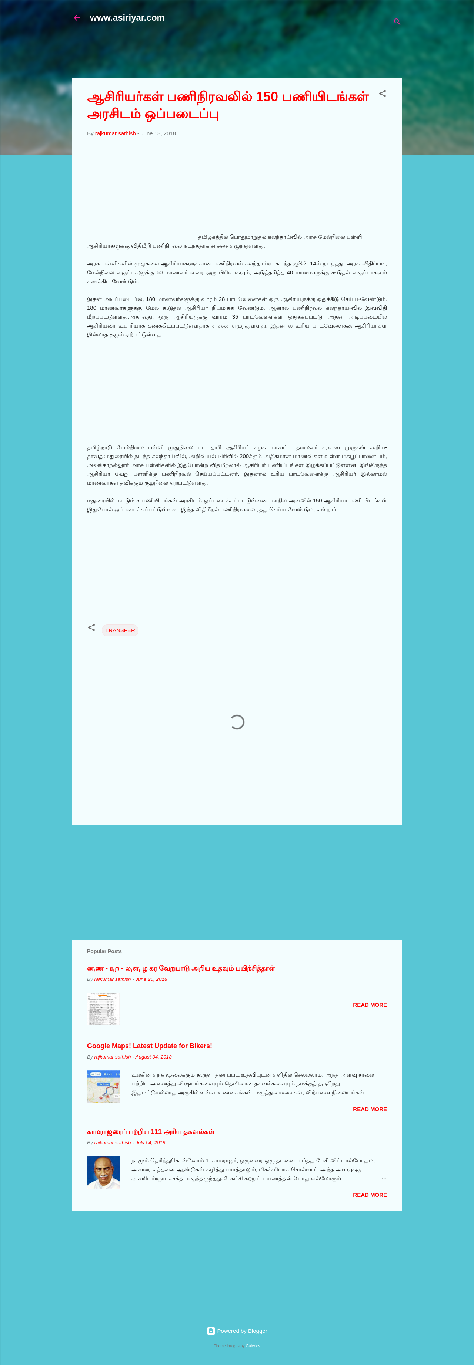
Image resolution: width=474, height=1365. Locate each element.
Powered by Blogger (237, 1331)
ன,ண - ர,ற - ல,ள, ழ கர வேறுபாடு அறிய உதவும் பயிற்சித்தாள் (181, 968)
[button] (382, 95)
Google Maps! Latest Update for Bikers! (149, 1046)
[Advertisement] (251, 54)
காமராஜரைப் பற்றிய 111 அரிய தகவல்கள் (150, 1131)
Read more (370, 1005)
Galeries (253, 1346)
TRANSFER (120, 630)
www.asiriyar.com (127, 18)
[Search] (397, 23)
